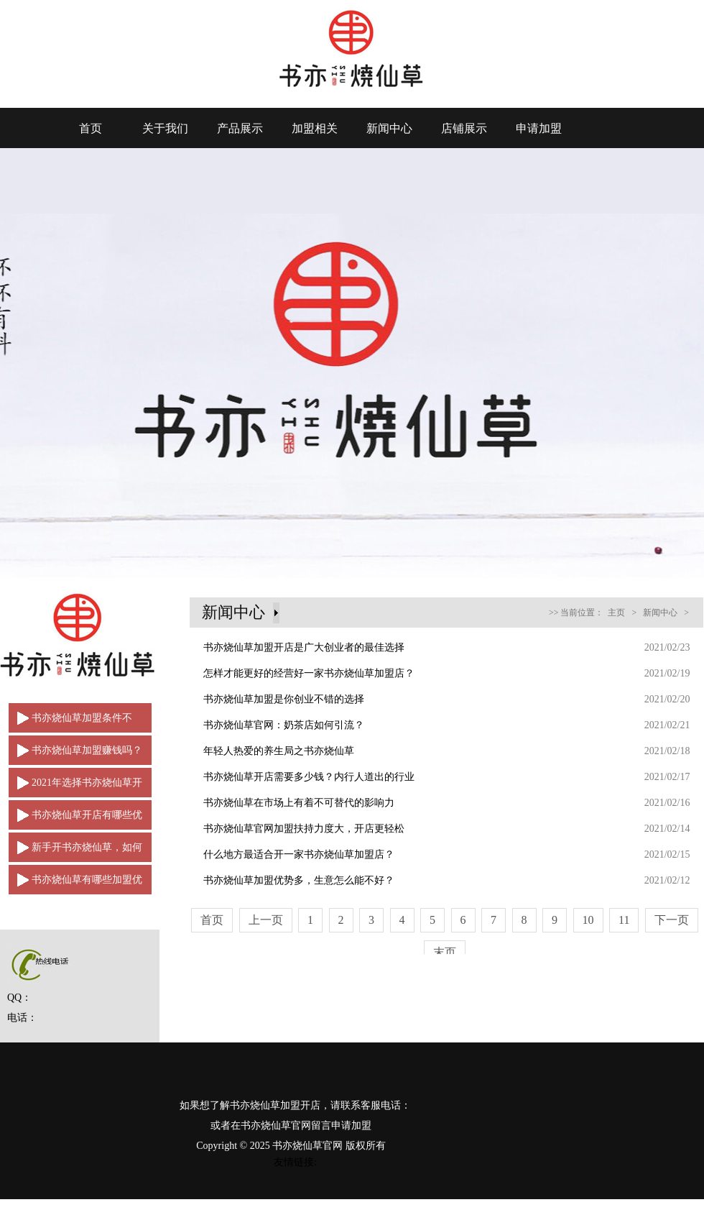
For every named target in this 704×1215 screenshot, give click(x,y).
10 (588, 920)
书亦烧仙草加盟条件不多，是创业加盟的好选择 (70, 722)
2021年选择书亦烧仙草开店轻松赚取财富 (75, 787)
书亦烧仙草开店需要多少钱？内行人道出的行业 (308, 776)
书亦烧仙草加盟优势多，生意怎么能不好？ (298, 880)
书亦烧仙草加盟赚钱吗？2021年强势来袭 (75, 755)
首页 (90, 128)
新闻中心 (389, 128)
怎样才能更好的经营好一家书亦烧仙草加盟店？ (308, 673)
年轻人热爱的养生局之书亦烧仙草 (278, 751)
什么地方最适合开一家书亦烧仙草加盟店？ (298, 854)
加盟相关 (315, 128)
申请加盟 (539, 128)
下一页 (671, 920)
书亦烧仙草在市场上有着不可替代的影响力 (298, 802)
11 (624, 920)
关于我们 (165, 128)
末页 (444, 952)
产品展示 (240, 128)
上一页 (266, 920)
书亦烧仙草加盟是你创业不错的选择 (283, 699)
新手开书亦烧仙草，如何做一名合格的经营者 (75, 852)
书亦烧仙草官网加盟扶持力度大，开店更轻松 (303, 828)
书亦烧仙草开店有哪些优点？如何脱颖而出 (75, 820)
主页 (616, 613)
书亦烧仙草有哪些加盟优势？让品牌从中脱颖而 (75, 884)
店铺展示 (464, 128)
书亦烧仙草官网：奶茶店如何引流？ (283, 725)
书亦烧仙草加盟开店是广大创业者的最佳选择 (303, 647)
